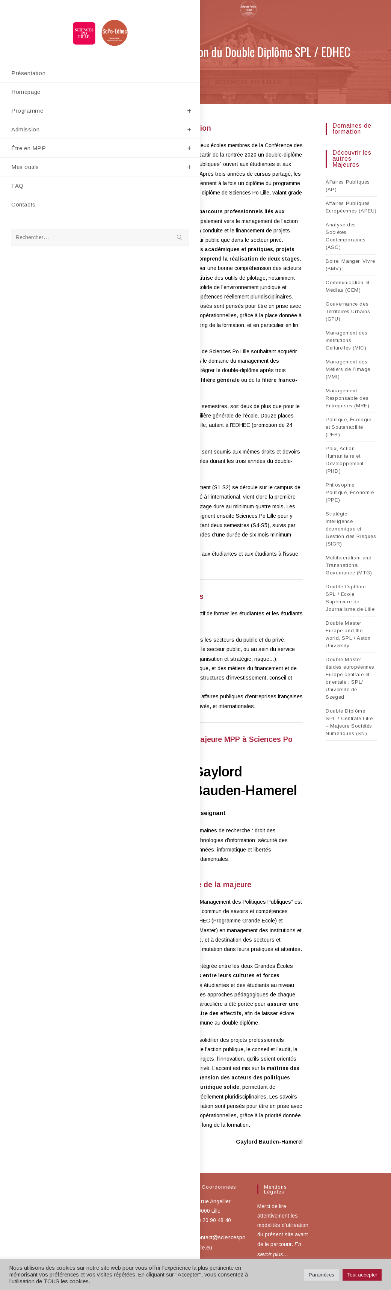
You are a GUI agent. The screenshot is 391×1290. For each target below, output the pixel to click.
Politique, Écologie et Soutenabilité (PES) (348, 427)
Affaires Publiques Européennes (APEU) (351, 207)
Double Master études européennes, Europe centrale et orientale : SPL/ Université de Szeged (351, 678)
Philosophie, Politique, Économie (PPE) (350, 492)
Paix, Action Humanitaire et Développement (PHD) (345, 460)
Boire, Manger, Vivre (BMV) (350, 264)
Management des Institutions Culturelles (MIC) (346, 340)
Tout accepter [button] (362, 1275)
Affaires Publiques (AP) (348, 185)
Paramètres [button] (321, 1275)
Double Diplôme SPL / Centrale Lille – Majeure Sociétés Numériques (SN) (349, 722)
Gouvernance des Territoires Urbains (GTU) (348, 311)
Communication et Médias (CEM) (348, 286)
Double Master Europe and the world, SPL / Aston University (348, 634)
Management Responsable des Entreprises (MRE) (347, 398)
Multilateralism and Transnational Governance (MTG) (349, 565)
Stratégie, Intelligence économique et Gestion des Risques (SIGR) (351, 529)
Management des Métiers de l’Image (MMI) (348, 369)
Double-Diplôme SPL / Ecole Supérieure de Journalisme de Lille (350, 598)
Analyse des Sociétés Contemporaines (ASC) (345, 236)
